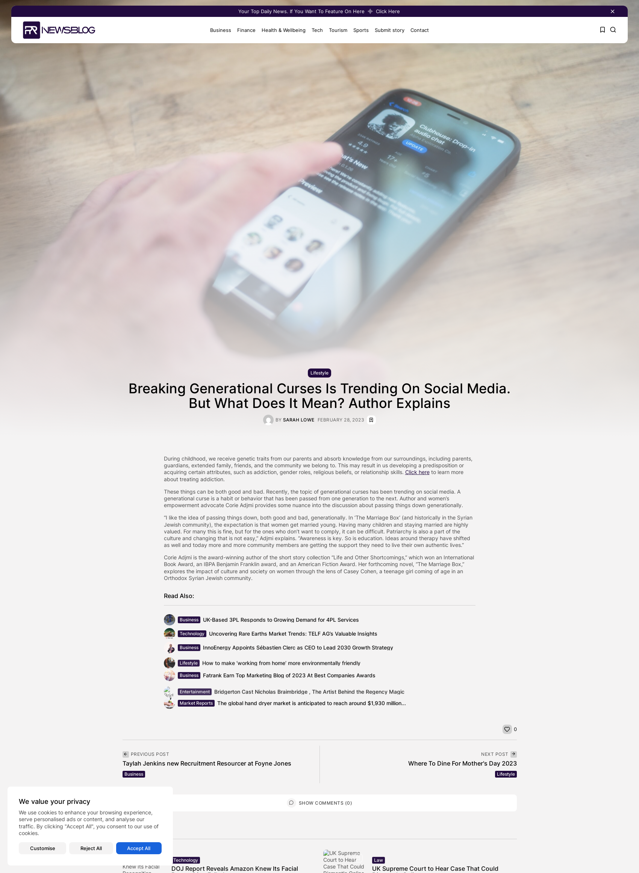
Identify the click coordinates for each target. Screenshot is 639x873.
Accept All (138, 848)
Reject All (91, 848)
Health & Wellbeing (281, 30)
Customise (42, 848)
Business (218, 30)
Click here (417, 472)
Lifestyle (319, 373)
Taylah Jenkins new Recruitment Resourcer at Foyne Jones (207, 763)
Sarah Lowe (299, 420)
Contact (417, 30)
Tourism (335, 30)
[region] (90, 826)
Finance (244, 30)
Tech (314, 30)
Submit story (387, 30)
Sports (358, 30)
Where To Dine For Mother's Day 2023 (462, 763)
